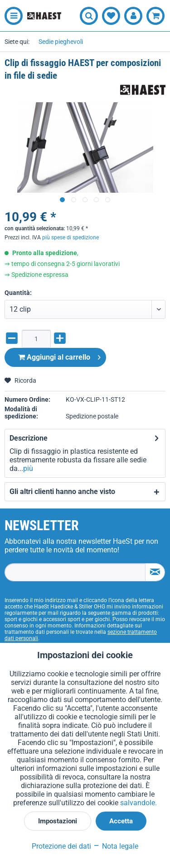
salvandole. (138, 802)
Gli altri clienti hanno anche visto (62, 491)
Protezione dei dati (61, 846)
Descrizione (29, 438)
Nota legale (115, 846)
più (28, 468)
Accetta (121, 821)
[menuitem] (11, 16)
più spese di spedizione (70, 237)
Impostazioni (57, 821)
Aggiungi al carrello (59, 355)
